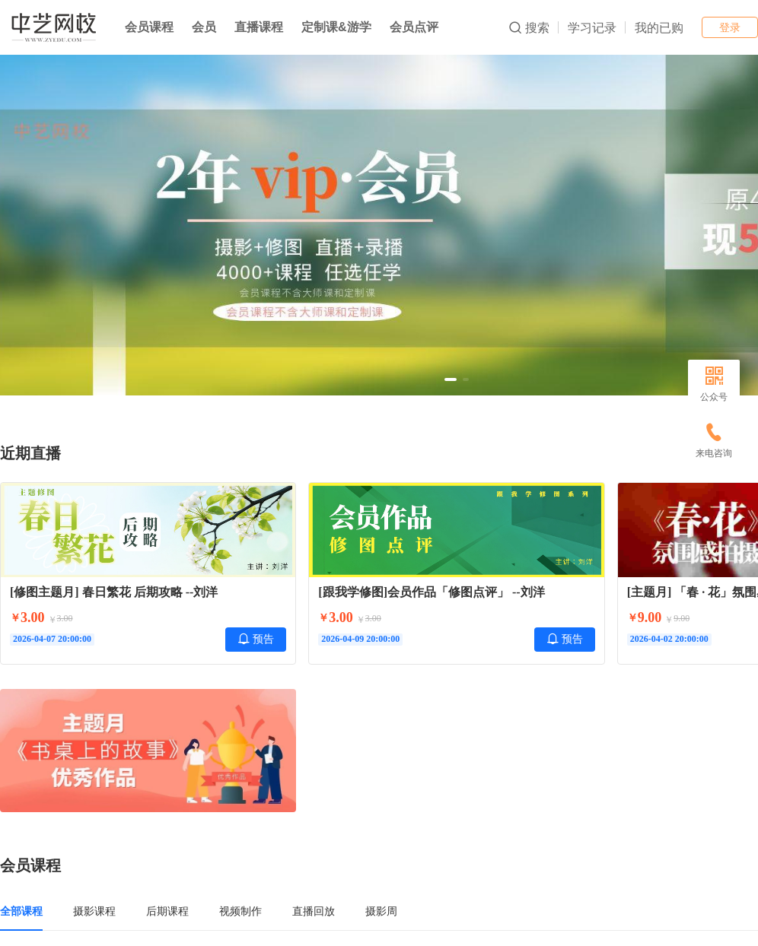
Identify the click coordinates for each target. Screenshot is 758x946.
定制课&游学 (336, 27)
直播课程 (258, 27)
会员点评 (414, 27)
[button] (450, 379)
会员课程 (149, 27)
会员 (204, 27)
